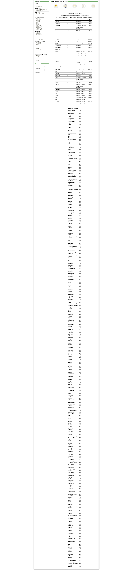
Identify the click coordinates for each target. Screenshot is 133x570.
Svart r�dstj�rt (71, 431)
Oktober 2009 (38, 27)
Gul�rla (69, 415)
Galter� (37, 48)
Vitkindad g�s (71, 118)
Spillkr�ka (70, 384)
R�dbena (70, 291)
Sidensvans (70, 420)
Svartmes (69, 502)
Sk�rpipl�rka (71, 412)
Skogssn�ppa (70, 296)
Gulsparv (69, 552)
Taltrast (69, 440)
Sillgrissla (70, 340)
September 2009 (39, 26)
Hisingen (37, 37)
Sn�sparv (70, 550)
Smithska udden (39, 52)
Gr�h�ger (57, 39)
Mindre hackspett (71, 387)
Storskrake (57, 33)
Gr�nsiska (70, 530)
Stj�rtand (70, 134)
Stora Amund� (38, 49)
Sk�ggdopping (58, 35)
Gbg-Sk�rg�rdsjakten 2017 (41, 9)
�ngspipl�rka (71, 408)
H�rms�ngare (71, 459)
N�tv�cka (57, 89)
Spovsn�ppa (70, 271)
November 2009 (39, 28)
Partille (37, 59)
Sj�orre (69, 150)
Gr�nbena (70, 297)
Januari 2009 (38, 18)
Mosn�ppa (70, 266)
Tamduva (57, 58)
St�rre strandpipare (71, 250)
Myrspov (69, 285)
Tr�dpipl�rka (71, 407)
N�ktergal (70, 426)
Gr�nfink (70, 527)
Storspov (69, 288)
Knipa (56, 32)
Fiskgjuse (69, 224)
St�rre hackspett (71, 385)
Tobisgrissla (70, 344)
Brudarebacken (38, 43)
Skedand (69, 137)
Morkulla (69, 282)
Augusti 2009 (38, 25)
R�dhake (57, 73)
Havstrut (57, 55)
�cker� (37, 56)
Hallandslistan (38, 33)
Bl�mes (57, 84)
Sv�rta (69, 154)
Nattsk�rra (70, 370)
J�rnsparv (70, 423)
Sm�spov (70, 286)
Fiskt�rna (57, 57)
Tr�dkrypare (70, 504)
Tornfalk (69, 226)
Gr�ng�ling (58, 66)
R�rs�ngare (70, 456)
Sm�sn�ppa (70, 265)
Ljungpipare (70, 256)
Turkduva (57, 64)
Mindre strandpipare (71, 249)
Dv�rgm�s (70, 314)
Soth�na (57, 43)
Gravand (69, 125)
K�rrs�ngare (70, 454)
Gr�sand (57, 28)
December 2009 (39, 29)
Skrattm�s (57, 49)
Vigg (69, 143)
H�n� (37, 44)
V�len (37, 50)
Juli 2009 (37, 24)
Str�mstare (70, 421)
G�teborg (38, 55)
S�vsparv (70, 557)
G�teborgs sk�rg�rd (40, 39)
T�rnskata (70, 510)
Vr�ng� (37, 47)
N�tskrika (70, 516)
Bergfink (69, 524)
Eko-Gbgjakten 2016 (39, 10)
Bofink (56, 103)
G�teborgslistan (39, 34)
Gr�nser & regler (39, 6)
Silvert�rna (70, 334)
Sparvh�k (57, 41)
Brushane (69, 277)
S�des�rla (57, 69)
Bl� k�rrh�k (71, 212)
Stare (56, 99)
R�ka (69, 520)
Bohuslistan (38, 32)
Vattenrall (70, 234)
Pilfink (69, 522)
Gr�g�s (70, 116)
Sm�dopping (70, 173)
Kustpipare (70, 257)
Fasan (69, 165)
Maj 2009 (37, 22)
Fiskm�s (57, 51)
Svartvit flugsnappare (72, 495)
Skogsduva (70, 348)
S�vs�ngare (70, 451)
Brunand (69, 140)
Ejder (56, 30)
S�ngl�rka (70, 395)
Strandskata (70, 241)
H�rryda (37, 60)
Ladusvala (57, 67)
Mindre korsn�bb (71, 539)
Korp (56, 97)
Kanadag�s (57, 25)
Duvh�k (69, 216)
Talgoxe (56, 86)
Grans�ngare (70, 485)
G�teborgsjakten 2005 (40, 14)
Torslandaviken (38, 42)
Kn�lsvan (57, 21)
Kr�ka (56, 95)
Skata (56, 91)
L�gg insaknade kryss (84, 8)
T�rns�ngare (71, 467)
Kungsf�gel (70, 488)
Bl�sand (69, 127)
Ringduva (57, 61)
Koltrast (56, 77)
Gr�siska (70, 535)
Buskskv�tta (70, 434)
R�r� (37, 45)
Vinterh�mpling (71, 533)
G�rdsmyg (57, 71)
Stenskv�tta (57, 75)
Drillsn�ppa (70, 300)
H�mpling (70, 531)
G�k (69, 353)
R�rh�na (70, 239)
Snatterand (70, 130)
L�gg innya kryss (74, 8)
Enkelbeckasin (58, 45)
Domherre (70, 545)
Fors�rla (69, 418)
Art (56, 19)
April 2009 (38, 21)
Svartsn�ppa (70, 289)
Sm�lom (70, 167)
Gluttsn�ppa (57, 47)
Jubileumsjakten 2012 (40, 13)
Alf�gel (69, 149)
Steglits (69, 528)
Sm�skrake (70, 156)
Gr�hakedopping (71, 175)
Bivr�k (69, 202)
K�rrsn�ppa (70, 274)
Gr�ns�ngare (71, 483)
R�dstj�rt (70, 432)
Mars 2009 (38, 20)
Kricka (69, 131)
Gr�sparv (57, 101)
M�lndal (37, 57)
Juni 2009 (37, 23)
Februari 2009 (38, 19)
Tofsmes (69, 501)
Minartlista (93, 8)
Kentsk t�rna (70, 332)
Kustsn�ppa (70, 261)
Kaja (56, 93)
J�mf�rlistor (65, 8)
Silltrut (69, 317)
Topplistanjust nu (56, 8)
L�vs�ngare (70, 486)
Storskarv (57, 37)
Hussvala (69, 401)
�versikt (37, 4)
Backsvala (70, 398)
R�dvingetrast (71, 441)
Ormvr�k (70, 218)
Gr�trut (57, 53)
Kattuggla (70, 363)
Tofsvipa (69, 260)
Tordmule (70, 343)
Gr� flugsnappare (71, 491)
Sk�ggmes (70, 497)
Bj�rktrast (57, 80)
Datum (90, 19)
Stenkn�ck (70, 547)
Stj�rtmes (70, 498)
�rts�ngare (70, 465)
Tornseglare (70, 372)
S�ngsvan (57, 23)
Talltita (69, 500)
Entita (56, 82)
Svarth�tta (70, 470)
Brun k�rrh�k (71, 210)
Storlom (69, 168)
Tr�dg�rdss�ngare (72, 469)
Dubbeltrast (70, 443)
